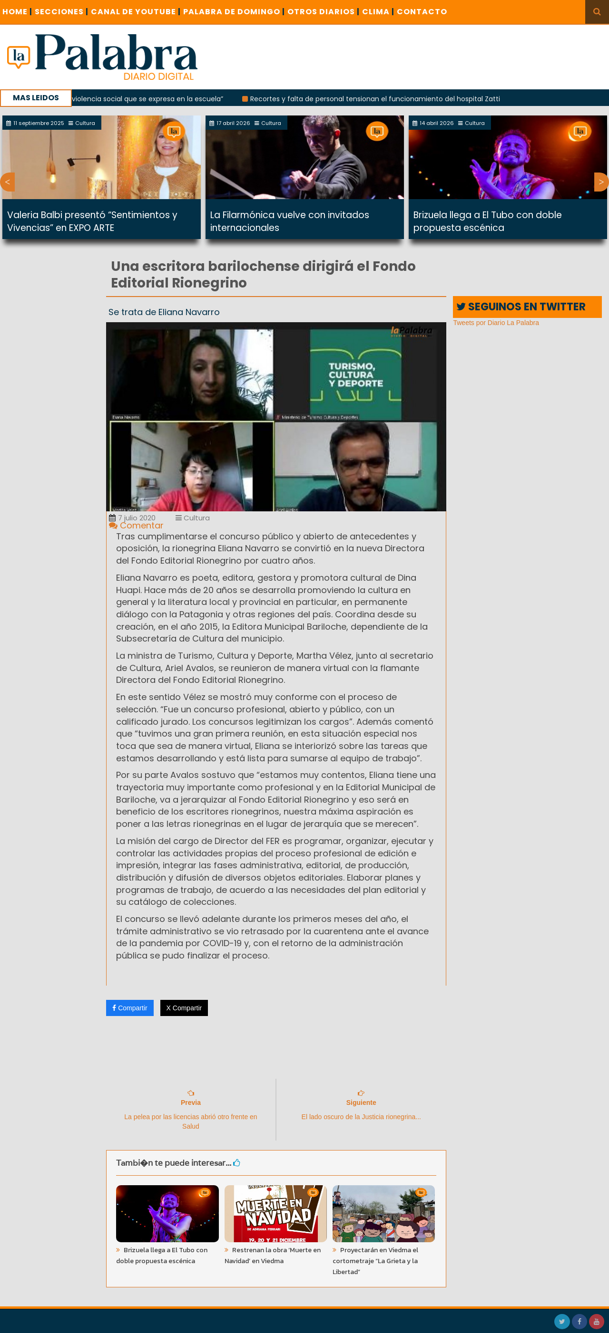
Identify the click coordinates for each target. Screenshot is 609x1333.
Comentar (136, 525)
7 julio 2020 (132, 518)
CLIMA (378, 11)
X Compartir (184, 1008)
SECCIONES (61, 11)
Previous (7, 182)
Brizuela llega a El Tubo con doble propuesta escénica (487, 221)
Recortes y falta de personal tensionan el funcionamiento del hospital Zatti (380, 99)
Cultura (193, 518)
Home (17, 11)
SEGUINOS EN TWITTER (521, 306)
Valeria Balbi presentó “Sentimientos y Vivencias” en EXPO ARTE (92, 221)
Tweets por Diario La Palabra (496, 322)
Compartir (129, 1008)
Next (601, 182)
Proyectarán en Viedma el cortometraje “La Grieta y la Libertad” (375, 1261)
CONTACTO (422, 11)
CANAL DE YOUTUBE (136, 11)
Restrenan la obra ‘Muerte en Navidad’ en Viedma (273, 1255)
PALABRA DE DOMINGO (234, 11)
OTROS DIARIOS (323, 11)
